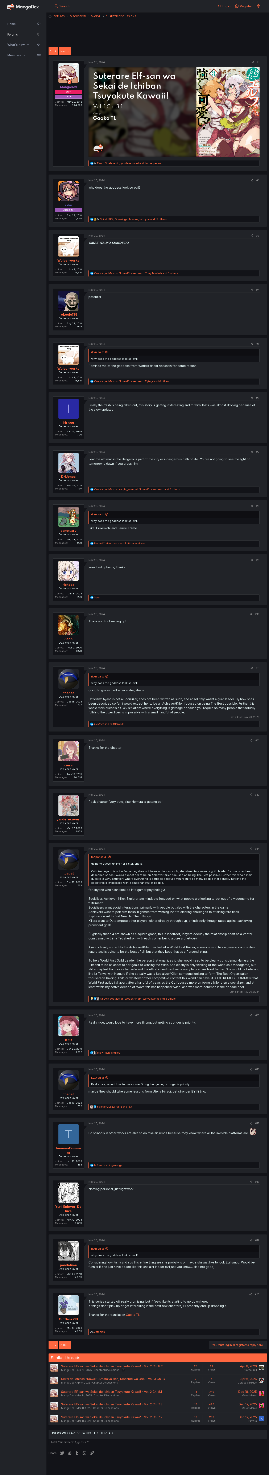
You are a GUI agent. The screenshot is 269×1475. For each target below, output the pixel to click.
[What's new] (258, 6)
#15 (257, 1015)
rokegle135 (68, 314)
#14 (257, 848)
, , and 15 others (133, 219)
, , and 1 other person (129, 163)
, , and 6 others (136, 273)
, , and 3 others (138, 998)
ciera (68, 765)
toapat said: (99, 857)
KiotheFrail (250, 1370)
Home (11, 24)
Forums (12, 34)
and (119, 543)
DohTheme (227, 1469)
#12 (257, 740)
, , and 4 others (137, 489)
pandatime (68, 1265)
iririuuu (68, 423)
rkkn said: (97, 352)
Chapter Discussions (106, 1370)
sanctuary (68, 531)
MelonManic (249, 1395)
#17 (257, 1123)
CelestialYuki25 (247, 1382)
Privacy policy (151, 1466)
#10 (257, 614)
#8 (258, 506)
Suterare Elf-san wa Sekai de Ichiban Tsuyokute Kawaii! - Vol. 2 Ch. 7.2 (111, 1417)
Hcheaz (68, 585)
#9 (258, 560)
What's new (16, 44)
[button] (28, 45)
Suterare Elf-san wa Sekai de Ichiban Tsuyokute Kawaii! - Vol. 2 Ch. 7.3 (111, 1404)
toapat (68, 693)
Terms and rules (126, 1466)
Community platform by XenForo (232, 1465)
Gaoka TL (133, 1315)
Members (14, 55)
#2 (258, 180)
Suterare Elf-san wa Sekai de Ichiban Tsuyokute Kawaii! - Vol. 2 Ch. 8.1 (111, 1392)
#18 (257, 1181)
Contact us (103, 1466)
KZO (68, 1040)
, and (114, 1106)
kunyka (252, 1420)
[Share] (252, 62)
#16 (257, 1069)
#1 (258, 62)
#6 (258, 398)
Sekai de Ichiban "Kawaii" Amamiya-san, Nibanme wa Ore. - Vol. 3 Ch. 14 (113, 1379)
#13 (257, 794)
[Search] (62, 6)
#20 (257, 1294)
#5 (258, 343)
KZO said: (97, 1077)
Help (169, 1466)
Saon (69, 639)
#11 (258, 668)
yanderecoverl (68, 819)
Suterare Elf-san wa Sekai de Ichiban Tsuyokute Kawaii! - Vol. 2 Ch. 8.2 (112, 1366)
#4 (258, 289)
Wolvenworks (68, 260)
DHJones (68, 477)
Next (63, 51)
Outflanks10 (68, 1319)
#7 (258, 452)
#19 (257, 1240)
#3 (258, 235)
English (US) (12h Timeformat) (70, 1466)
